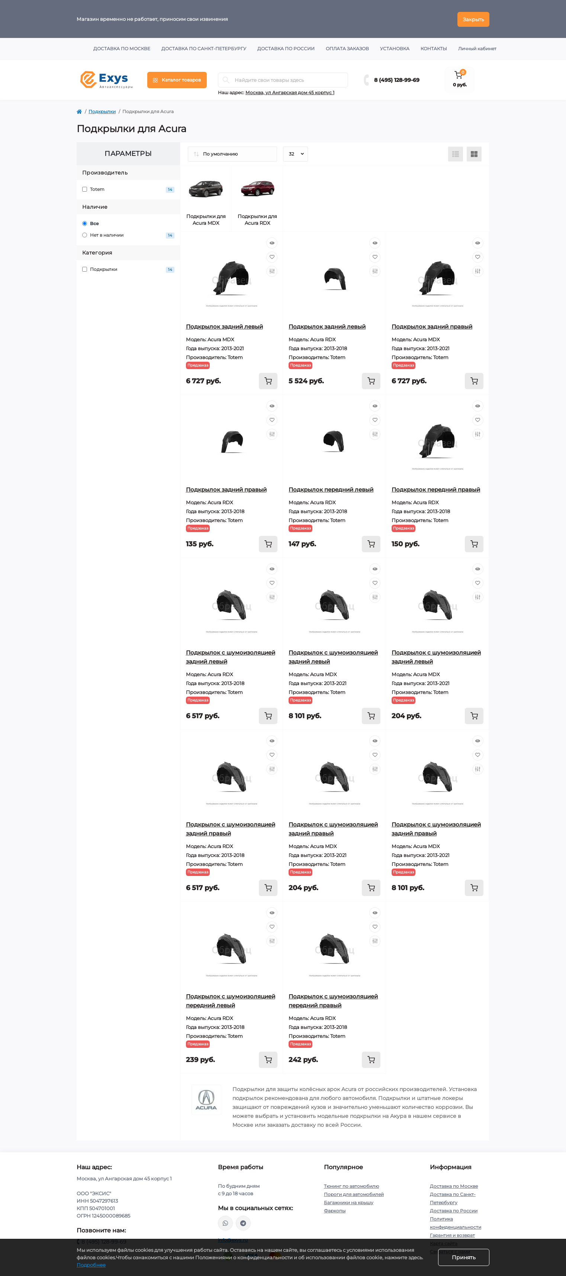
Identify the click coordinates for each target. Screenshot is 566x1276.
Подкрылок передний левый (331, 488)
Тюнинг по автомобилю (351, 1185)
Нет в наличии (128, 234)
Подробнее (91, 1265)
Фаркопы (334, 1210)
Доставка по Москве (121, 48)
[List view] (455, 153)
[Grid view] (474, 153)
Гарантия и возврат (452, 1234)
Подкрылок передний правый (436, 488)
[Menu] (177, 79)
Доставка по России (286, 48)
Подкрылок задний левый (224, 325)
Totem (128, 189)
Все (90, 223)
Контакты (434, 48)
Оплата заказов (347, 48)
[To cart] (268, 380)
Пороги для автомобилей (354, 1193)
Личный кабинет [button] (477, 48)
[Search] (226, 79)
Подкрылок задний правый (432, 325)
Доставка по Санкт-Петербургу (203, 48)
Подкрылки (102, 110)
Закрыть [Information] (473, 19)
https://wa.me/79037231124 (225, 1222)
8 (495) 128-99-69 (396, 79)
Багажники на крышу (348, 1202)
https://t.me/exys (243, 1222)
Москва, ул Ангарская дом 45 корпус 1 (289, 92)
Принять (464, 1257)
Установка (394, 48)
